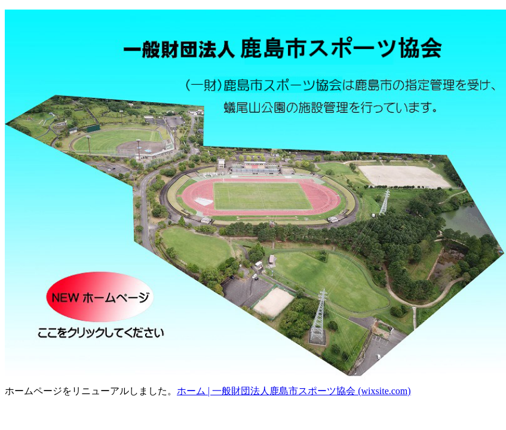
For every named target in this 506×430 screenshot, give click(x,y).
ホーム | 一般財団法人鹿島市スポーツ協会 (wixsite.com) (294, 391)
